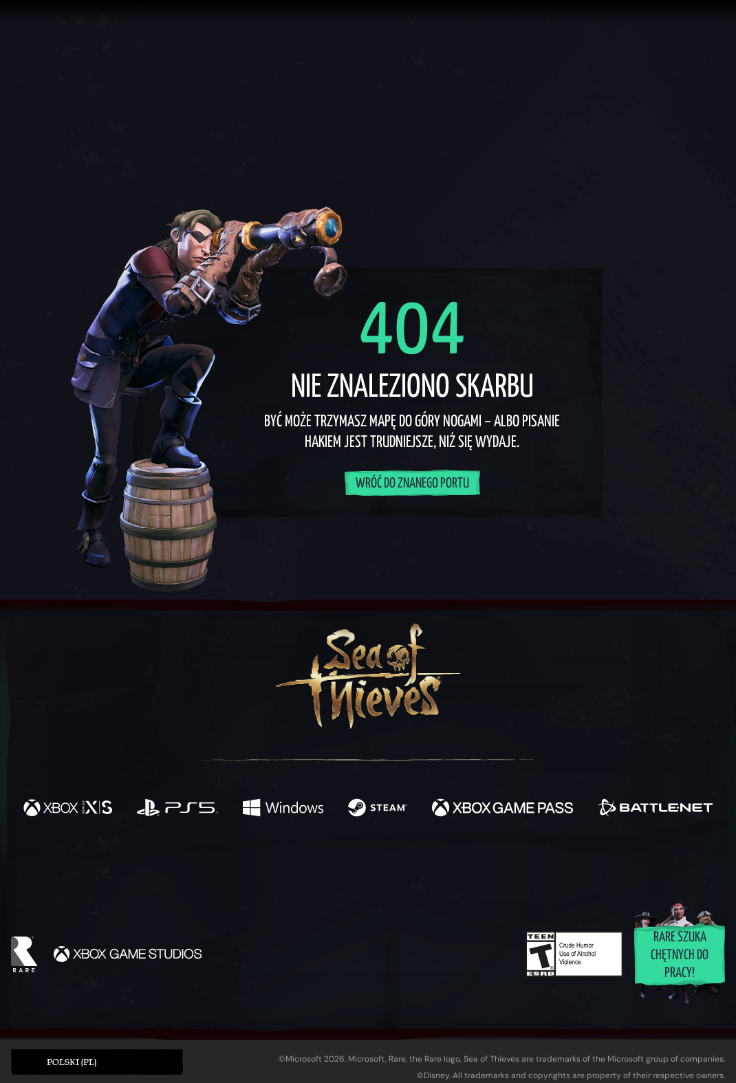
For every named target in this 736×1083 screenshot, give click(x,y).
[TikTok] (462, 867)
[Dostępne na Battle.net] (655, 809)
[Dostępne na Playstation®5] (177, 809)
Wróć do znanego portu (412, 483)
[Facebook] (230, 865)
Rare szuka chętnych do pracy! (679, 955)
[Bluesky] (501, 868)
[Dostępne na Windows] (283, 809)
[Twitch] (306, 867)
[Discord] (424, 869)
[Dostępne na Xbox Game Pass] (503, 809)
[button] (97, 1062)
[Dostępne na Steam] (378, 809)
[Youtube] (365, 866)
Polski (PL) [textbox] (71, 1062)
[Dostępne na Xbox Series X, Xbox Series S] (67, 809)
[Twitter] (266, 866)
